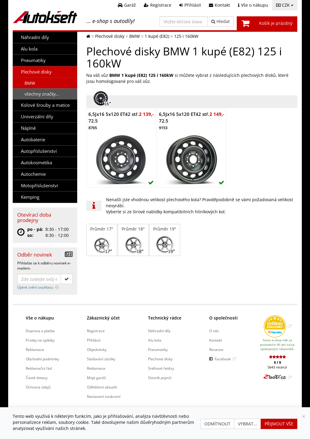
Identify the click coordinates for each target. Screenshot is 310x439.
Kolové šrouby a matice (45, 105)
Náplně (28, 128)
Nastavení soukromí (103, 396)
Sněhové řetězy (161, 368)
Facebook (223, 358)
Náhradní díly (35, 37)
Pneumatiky (33, 60)
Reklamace (35, 349)
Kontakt (215, 340)
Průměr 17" (101, 240)
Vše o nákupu (40, 318)
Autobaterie (33, 139)
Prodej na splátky (40, 340)
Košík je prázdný (275, 23)
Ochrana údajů (38, 387)
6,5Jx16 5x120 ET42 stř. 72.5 (113, 120)
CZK (284, 5)
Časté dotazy (37, 377)
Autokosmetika (36, 162)
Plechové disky (36, 72)
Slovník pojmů (159, 377)
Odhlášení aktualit (102, 387)
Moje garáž (96, 377)
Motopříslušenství (39, 185)
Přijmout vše (279, 424)
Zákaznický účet (103, 318)
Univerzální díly (37, 116)
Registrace (96, 330)
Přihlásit (94, 340)
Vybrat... (247, 424)
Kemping (30, 197)
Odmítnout (217, 424)
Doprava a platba (40, 330)
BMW (30, 83)
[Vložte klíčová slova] (184, 21)
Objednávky (97, 349)
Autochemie (33, 174)
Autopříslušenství (39, 151)
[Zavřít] (303, 416)
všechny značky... (42, 94)
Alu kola (29, 49)
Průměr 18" (133, 240)
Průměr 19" (164, 240)
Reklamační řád (39, 368)
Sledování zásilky (101, 358)
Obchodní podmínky (42, 358)
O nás (214, 330)
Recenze (216, 349)
